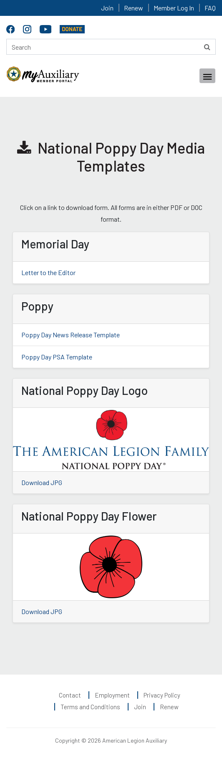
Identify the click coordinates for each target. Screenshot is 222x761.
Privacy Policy (162, 695)
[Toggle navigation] (207, 75)
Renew (133, 8)
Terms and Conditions (90, 706)
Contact (70, 695)
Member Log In (174, 8)
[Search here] (111, 47)
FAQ (210, 8)
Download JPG (41, 482)
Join (107, 8)
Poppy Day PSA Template (56, 357)
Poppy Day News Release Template (70, 335)
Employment (112, 695)
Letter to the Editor (48, 272)
